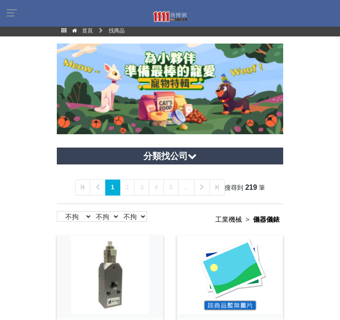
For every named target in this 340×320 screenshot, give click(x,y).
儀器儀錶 (266, 219)
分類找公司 (170, 156)
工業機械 (228, 219)
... (186, 187)
